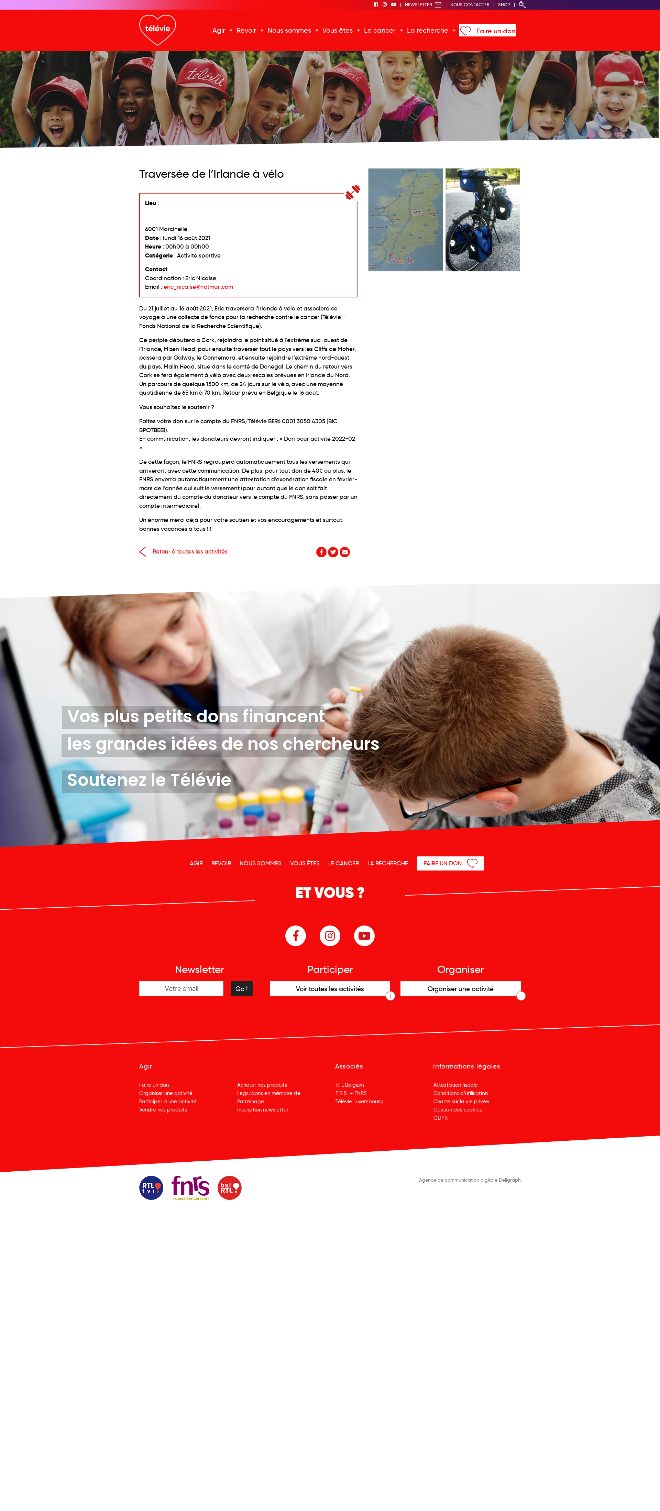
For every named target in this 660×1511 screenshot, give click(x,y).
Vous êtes (337, 30)
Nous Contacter (470, 5)
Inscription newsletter (262, 1110)
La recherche (427, 30)
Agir (218, 30)
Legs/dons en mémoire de (268, 1093)
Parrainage (250, 1101)
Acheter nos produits (262, 1085)
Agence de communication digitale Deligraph (470, 1180)
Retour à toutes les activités (183, 551)
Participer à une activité (168, 1101)
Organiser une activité (165, 1093)
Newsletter (423, 5)
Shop (504, 5)
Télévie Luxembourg (359, 1101)
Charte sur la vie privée (461, 1101)
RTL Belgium (350, 1085)
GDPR (440, 1118)
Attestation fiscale (455, 1085)
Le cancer (380, 30)
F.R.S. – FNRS (351, 1093)
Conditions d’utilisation (460, 1093)
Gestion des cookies (457, 1110)
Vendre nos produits (163, 1110)
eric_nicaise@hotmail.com (198, 287)
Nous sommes (289, 30)
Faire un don (495, 31)
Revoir (246, 30)
